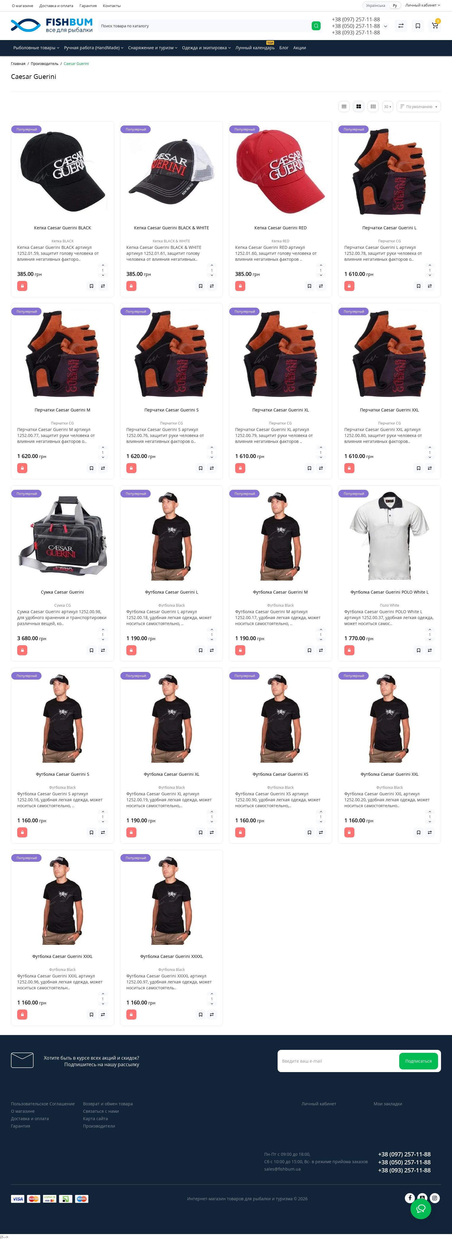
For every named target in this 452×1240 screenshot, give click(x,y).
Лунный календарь (255, 45)
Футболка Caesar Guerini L (171, 592)
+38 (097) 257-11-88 (356, 19)
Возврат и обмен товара (108, 1104)
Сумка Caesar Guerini (62, 592)
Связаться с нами (101, 1111)
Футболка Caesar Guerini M (280, 592)
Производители (99, 1126)
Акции (299, 47)
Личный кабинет (319, 1104)
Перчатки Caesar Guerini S (171, 410)
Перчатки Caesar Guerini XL (280, 410)
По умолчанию (419, 106)
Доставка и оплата (56, 5)
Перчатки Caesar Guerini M (62, 410)
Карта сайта (95, 1118)
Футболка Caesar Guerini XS (280, 774)
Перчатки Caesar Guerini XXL (389, 410)
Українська (375, 5)
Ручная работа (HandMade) (93, 47)
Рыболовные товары (36, 47)
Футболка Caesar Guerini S (62, 774)
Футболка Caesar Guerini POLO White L (390, 592)
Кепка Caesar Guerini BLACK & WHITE (171, 227)
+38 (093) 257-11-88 (356, 32)
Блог (284, 47)
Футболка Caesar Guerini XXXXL (171, 956)
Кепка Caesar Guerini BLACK (62, 227)
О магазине (22, 5)
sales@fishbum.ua (282, 1169)
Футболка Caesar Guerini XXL (389, 774)
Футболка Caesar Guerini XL (171, 774)
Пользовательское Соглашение (43, 1104)
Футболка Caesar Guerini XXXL (62, 956)
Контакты (112, 5)
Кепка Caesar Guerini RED (280, 227)
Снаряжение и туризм (152, 47)
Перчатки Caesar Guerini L (389, 227)
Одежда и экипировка (206, 47)
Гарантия (88, 5)
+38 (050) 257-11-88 (356, 25)
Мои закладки (388, 1104)
